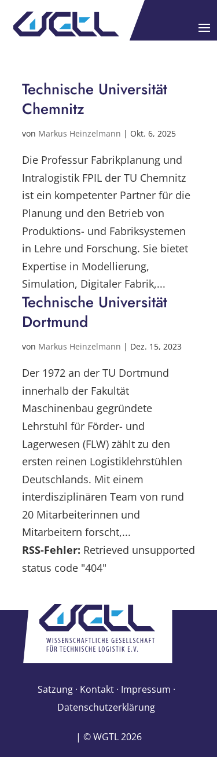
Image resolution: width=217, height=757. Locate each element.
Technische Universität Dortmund (94, 312)
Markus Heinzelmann (79, 133)
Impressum (146, 689)
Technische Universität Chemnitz (94, 99)
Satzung (55, 689)
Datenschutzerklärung (106, 707)
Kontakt (97, 689)
